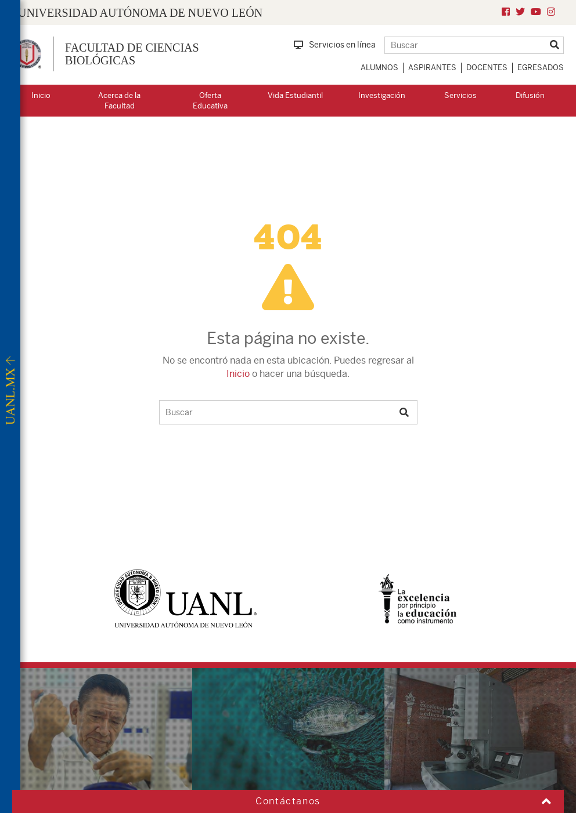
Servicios (460, 95)
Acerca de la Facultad (119, 101)
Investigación (381, 95)
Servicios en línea (335, 44)
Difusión (530, 95)
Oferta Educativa (210, 101)
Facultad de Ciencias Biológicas (132, 54)
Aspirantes (432, 67)
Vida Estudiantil (295, 95)
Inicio (41, 95)
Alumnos (379, 67)
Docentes (486, 67)
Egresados (540, 67)
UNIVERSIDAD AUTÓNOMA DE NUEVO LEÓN (140, 12)
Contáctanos (288, 801)
